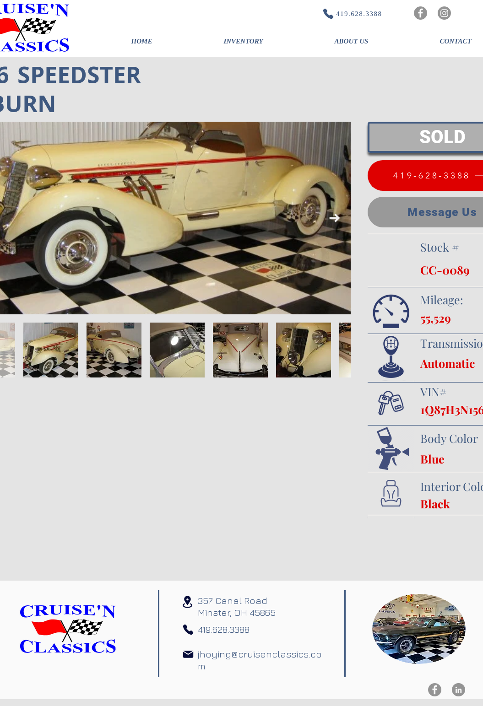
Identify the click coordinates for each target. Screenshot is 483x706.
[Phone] (188, 630)
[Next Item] (335, 218)
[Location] (188, 602)
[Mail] (188, 654)
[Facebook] (420, 13)
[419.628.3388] (347, 14)
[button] (243, 41)
